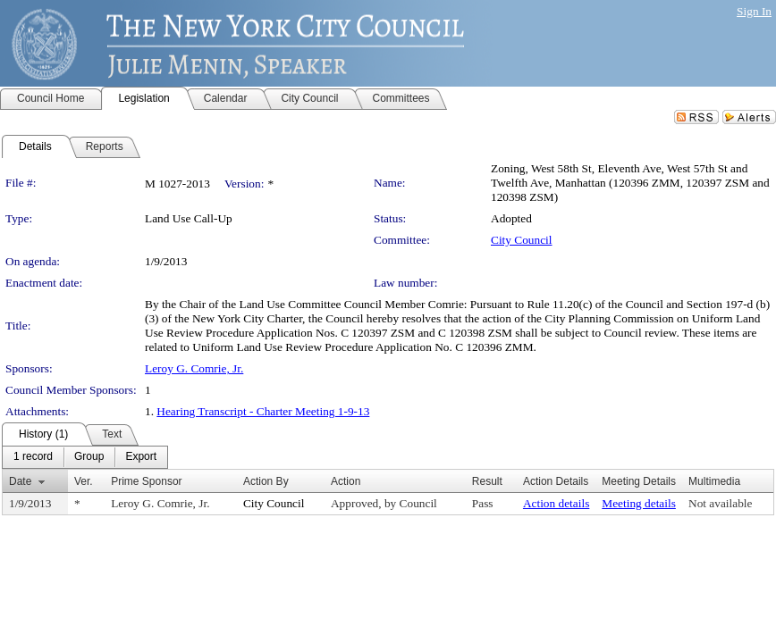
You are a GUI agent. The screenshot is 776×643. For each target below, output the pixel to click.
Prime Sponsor (146, 481)
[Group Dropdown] (88, 457)
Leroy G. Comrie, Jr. (194, 368)
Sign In (754, 11)
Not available (720, 503)
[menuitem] (33, 457)
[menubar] (85, 457)
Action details (556, 503)
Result (487, 481)
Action (345, 481)
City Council (521, 239)
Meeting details (639, 503)
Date (20, 481)
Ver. (83, 481)
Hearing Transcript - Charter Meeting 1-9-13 (262, 411)
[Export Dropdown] (140, 457)
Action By (266, 481)
